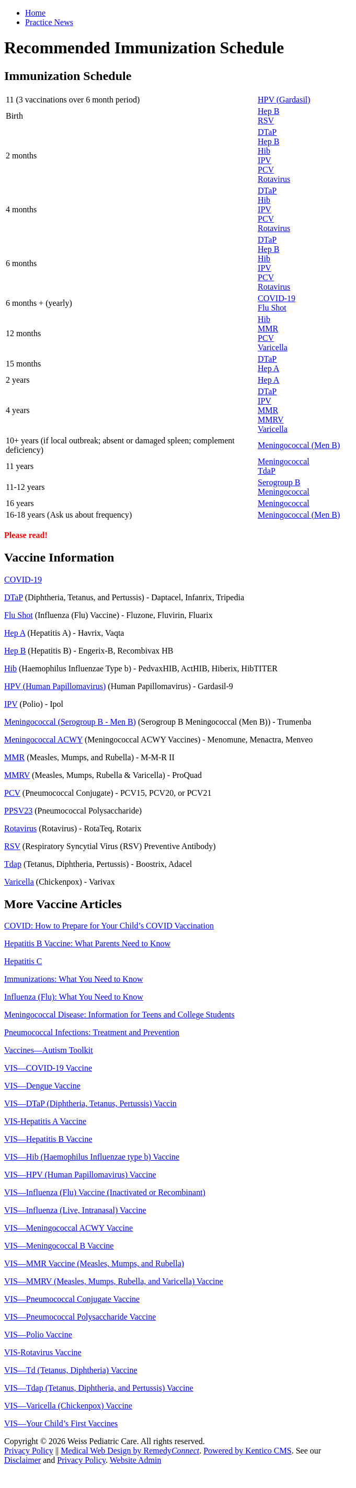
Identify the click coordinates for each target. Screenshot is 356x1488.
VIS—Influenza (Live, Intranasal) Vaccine (75, 1210)
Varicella (273, 347)
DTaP (267, 132)
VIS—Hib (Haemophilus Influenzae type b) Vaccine (91, 1156)
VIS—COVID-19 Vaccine (48, 1067)
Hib (264, 150)
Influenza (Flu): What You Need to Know (73, 996)
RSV (266, 120)
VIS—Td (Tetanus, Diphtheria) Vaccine (70, 1370)
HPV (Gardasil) (284, 99)
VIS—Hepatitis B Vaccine (48, 1139)
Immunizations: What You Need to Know (73, 979)
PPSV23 (18, 810)
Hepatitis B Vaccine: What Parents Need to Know (87, 943)
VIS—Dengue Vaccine (42, 1085)
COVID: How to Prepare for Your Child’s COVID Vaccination (109, 925)
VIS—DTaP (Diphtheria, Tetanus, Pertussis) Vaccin (90, 1103)
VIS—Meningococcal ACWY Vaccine (68, 1227)
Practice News (49, 22)
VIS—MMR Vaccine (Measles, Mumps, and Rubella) (94, 1263)
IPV (264, 160)
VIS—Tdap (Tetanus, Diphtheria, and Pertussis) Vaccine (98, 1387)
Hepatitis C (23, 961)
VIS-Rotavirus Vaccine (43, 1352)
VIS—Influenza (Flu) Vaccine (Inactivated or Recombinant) (104, 1192)
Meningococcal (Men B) (299, 445)
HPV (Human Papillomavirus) (55, 686)
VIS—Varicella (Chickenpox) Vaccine (68, 1405)
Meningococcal (283, 461)
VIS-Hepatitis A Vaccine (45, 1121)
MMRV (270, 419)
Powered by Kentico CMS (247, 1450)
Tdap (12, 864)
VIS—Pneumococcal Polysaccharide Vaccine (80, 1316)
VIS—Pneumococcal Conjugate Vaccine (72, 1299)
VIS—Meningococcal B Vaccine (58, 1245)
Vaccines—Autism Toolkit (48, 1050)
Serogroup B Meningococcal (283, 487)
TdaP (266, 470)
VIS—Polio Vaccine (38, 1334)
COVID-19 (276, 298)
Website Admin (136, 1460)
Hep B (268, 111)
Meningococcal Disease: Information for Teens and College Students (119, 1014)
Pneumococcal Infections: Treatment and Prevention (91, 1032)
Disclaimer (22, 1460)
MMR (268, 328)
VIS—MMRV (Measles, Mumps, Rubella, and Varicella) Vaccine (113, 1281)
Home (35, 12)
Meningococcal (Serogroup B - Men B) (70, 721)
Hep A (268, 368)
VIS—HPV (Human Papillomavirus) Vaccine (80, 1174)
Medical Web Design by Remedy (130, 1450)
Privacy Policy (28, 1450)
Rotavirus (274, 179)
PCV (266, 169)
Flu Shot (272, 307)
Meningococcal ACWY (43, 739)
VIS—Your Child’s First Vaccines (61, 1423)
